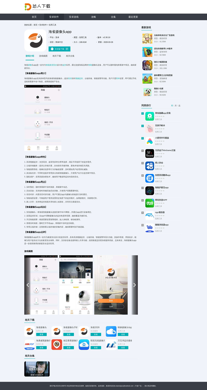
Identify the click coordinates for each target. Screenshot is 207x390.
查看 (41, 334)
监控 (64, 65)
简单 (118, 78)
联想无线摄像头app (98, 340)
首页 (34, 17)
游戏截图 (43, 56)
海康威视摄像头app (43, 340)
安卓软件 (54, 17)
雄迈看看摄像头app (70, 340)
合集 (113, 17)
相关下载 (57, 56)
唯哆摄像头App (125, 327)
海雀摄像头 (41, 327)
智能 (90, 65)
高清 (70, 78)
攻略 (93, 17)
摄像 (30, 65)
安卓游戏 (74, 17)
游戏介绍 (30, 56)
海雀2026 (95, 327)
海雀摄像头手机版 (70, 327)
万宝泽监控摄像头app (125, 340)
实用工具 (52, 25)
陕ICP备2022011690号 (58, 386)
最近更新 (133, 17)
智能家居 (49, 65)
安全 (55, 65)
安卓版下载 (59, 48)
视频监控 (79, 78)
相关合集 (70, 56)
